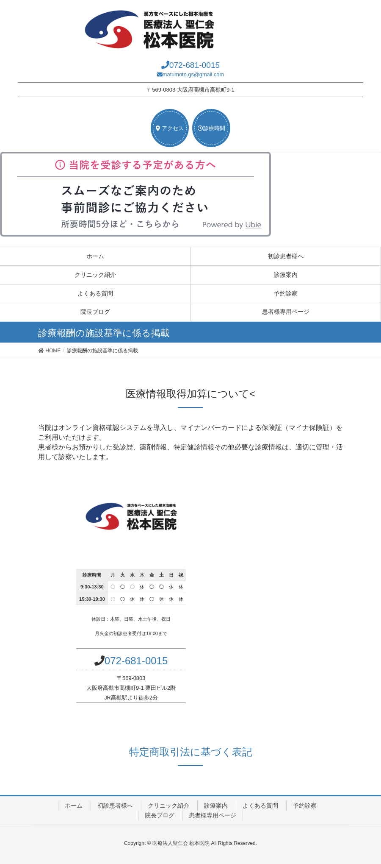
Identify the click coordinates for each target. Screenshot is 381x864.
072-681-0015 (194, 65)
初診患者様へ (286, 256)
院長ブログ (95, 311)
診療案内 (286, 274)
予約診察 (286, 293)
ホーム (95, 256)
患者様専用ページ (285, 311)
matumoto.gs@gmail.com (193, 74)
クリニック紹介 (95, 274)
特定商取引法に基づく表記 (190, 752)
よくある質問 (95, 293)
